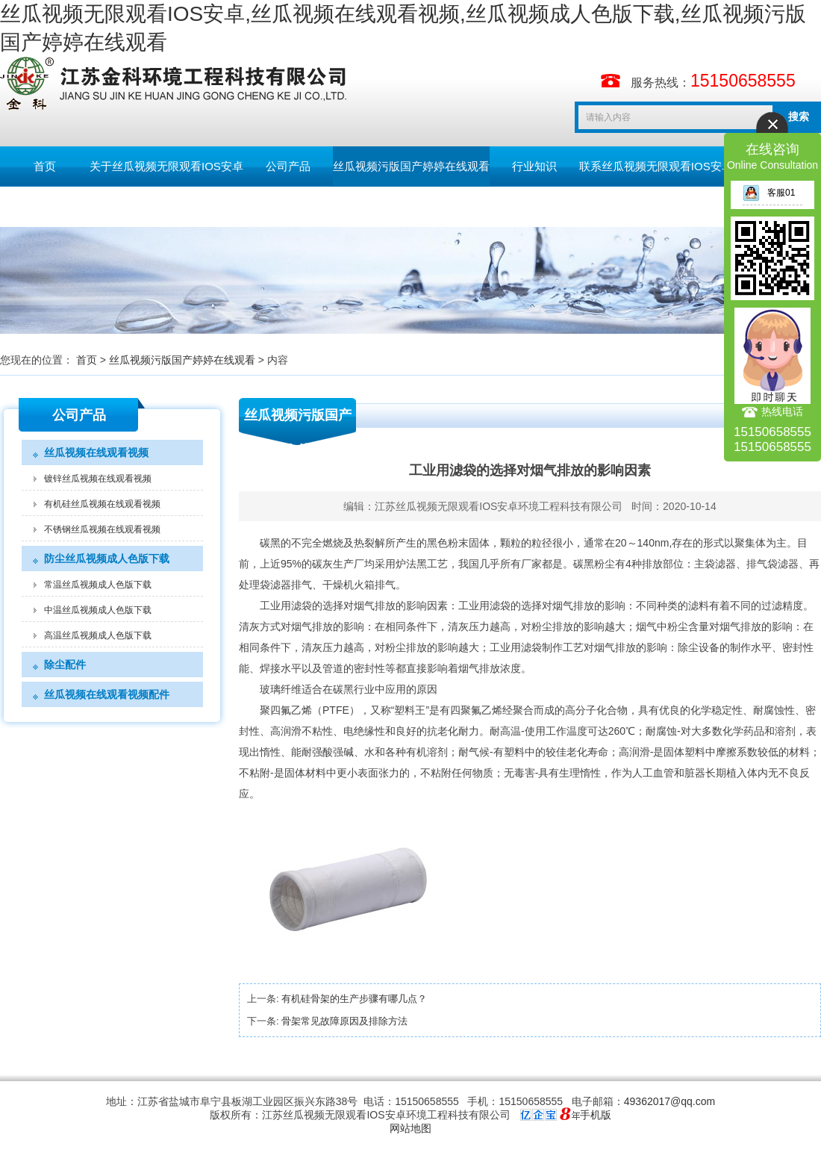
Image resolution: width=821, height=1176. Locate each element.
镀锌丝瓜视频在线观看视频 (98, 478)
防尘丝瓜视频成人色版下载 (106, 558)
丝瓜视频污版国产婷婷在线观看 (411, 166)
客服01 (769, 192)
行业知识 (534, 166)
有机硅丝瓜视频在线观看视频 (102, 504)
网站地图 (410, 1128)
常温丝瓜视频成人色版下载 (98, 584)
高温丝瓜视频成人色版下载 (98, 635)
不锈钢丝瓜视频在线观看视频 (102, 529)
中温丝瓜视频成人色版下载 (98, 610)
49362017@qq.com (669, 1101)
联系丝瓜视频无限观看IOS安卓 (656, 166)
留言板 (45, 206)
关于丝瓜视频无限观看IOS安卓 (166, 166)
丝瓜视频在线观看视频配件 (106, 694)
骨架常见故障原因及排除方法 (344, 1021)
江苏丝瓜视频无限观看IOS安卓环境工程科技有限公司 (498, 506)
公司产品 (288, 166)
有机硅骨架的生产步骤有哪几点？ (354, 998)
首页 (45, 166)
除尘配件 (65, 665)
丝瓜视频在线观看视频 (96, 452)
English (134, 206)
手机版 (595, 1115)
